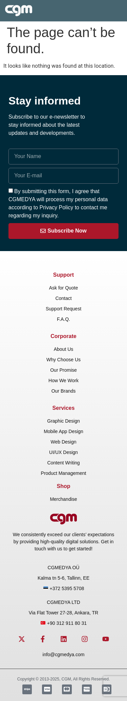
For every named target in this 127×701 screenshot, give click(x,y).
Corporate (63, 336)
